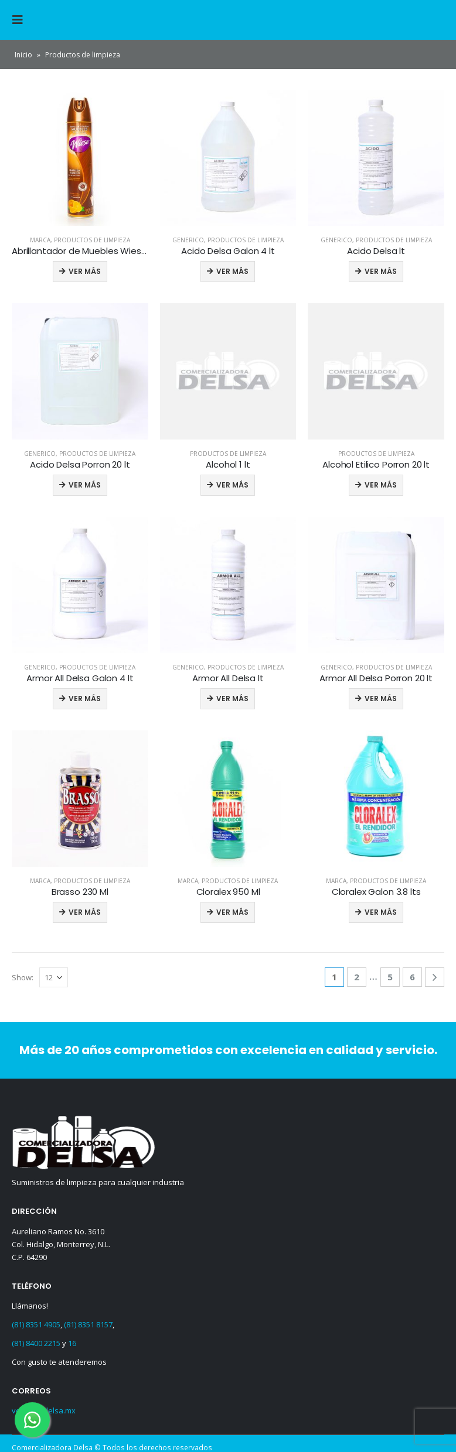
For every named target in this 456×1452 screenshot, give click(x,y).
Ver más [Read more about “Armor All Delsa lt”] (232, 698)
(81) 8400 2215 (36, 1343)
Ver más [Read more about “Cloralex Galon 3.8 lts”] (381, 912)
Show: (22, 977)
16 (72, 1343)
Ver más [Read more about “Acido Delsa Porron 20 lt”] (85, 485)
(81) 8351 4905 (36, 1324)
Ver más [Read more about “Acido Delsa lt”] (381, 271)
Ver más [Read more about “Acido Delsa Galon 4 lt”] (232, 271)
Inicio (23, 55)
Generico (188, 240)
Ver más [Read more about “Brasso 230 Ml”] (85, 912)
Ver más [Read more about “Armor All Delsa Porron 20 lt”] (381, 698)
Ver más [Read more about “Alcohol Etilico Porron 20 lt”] (381, 485)
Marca (40, 240)
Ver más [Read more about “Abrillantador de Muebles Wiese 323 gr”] (85, 271)
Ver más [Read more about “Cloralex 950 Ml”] (232, 912)
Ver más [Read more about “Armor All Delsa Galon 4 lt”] (85, 698)
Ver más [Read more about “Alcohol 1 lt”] (232, 485)
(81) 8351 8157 (88, 1324)
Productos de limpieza (92, 240)
